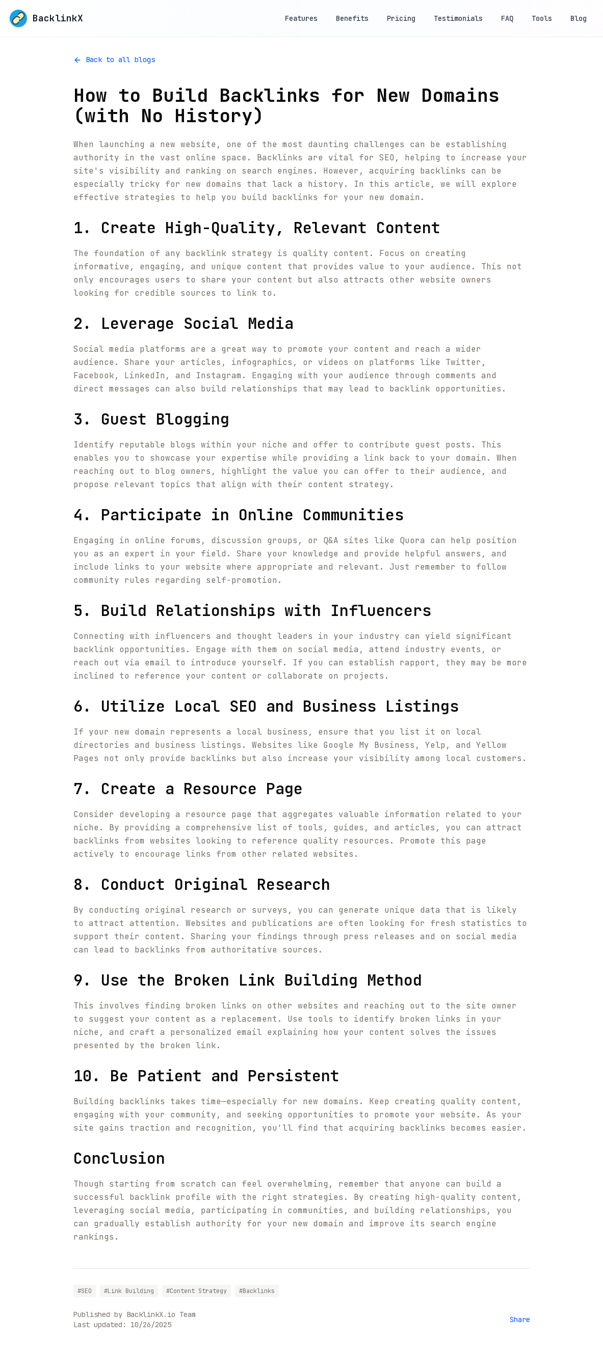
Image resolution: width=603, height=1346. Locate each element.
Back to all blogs (114, 59)
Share (520, 1319)
